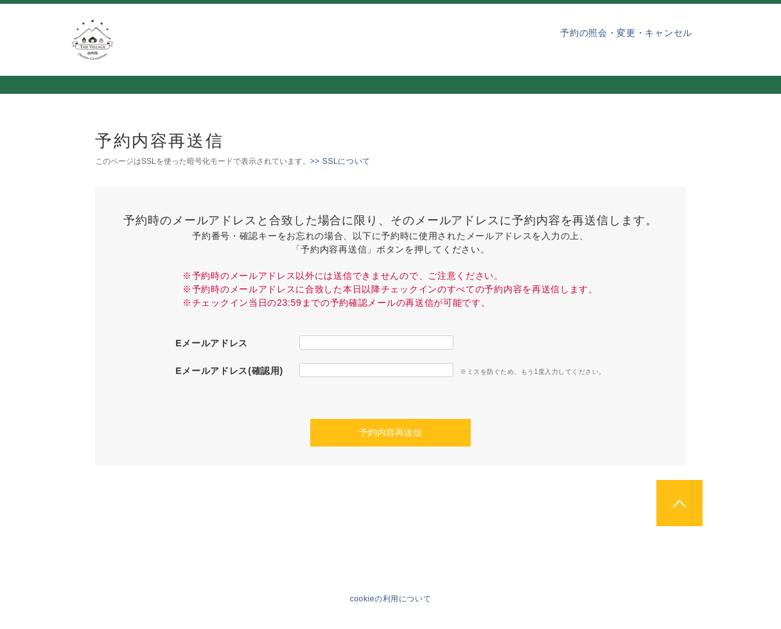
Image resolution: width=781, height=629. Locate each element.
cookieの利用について (391, 598)
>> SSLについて (340, 161)
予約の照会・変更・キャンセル (626, 33)
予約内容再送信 (390, 432)
